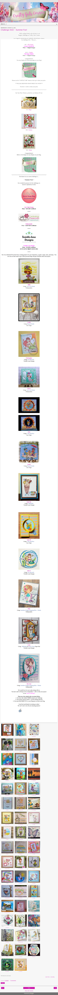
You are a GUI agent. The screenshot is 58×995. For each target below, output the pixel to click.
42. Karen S (33, 927)
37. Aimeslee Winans (7, 912)
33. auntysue (33, 883)
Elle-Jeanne (30, 44)
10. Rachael (7, 780)
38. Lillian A (20, 912)
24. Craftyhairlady (33, 839)
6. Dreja (34, 751)
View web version (29, 990)
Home (29, 988)
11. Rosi (20, 780)
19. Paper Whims (7, 824)
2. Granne (20, 736)
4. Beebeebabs (7, 751)
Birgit (30, 109)
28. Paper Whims (7, 868)
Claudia (31, 52)
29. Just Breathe (20, 868)
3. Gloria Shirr (34, 736)
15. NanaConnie (34, 795)
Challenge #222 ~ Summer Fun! (14, 30)
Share (3, 983)
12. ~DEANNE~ (33, 780)
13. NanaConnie (7, 795)
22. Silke (7, 839)
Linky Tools (47, 976)
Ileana (30, 150)
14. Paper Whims (20, 795)
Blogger (32, 993)
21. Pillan (33, 824)
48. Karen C (33, 956)
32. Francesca (20, 883)
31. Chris (7, 883)
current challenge (30, 693)
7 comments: (13, 980)
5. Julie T (20, 751)
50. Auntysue (20, 971)
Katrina (30, 130)
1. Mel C (7, 736)
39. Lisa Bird (33, 912)
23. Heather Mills (20, 839)
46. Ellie (7, 956)
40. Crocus (7, 927)
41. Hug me (20, 927)
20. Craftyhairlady (20, 824)
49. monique (7, 971)
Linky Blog (52, 976)
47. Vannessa (20, 956)
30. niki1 (34, 868)
